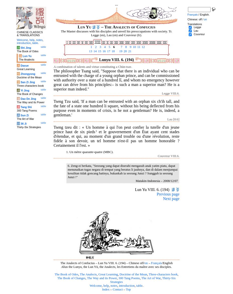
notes (113, 285)
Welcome (96, 285)
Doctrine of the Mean (133, 274)
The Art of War (151, 278)
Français (156, 263)
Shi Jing (26, 47)
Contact (118, 289)
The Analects (88, 274)
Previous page (168, 194)
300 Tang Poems (129, 278)
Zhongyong (28, 73)
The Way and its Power (102, 278)
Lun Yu (27, 56)
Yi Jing (25, 90)
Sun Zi (25, 115)
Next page (171, 199)
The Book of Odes (66, 274)
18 (113, 51)
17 (108, 51)
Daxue (25, 65)
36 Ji (24, 123)
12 (143, 47)
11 (138, 47)
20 (125, 51)
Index (105, 289)
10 (134, 47)
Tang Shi (26, 107)
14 (95, 51)
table (139, 285)
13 (90, 51)
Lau (196, 30)
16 (104, 51)
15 (99, 51)
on (146, 263)
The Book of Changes (71, 278)
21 (129, 51)
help (106, 285)
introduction (127, 285)
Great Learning (108, 274)
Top (128, 289)
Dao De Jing (28, 98)
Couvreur (199, 34)
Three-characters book (163, 274)
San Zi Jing (28, 82)
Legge (197, 27)
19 (120, 51)
